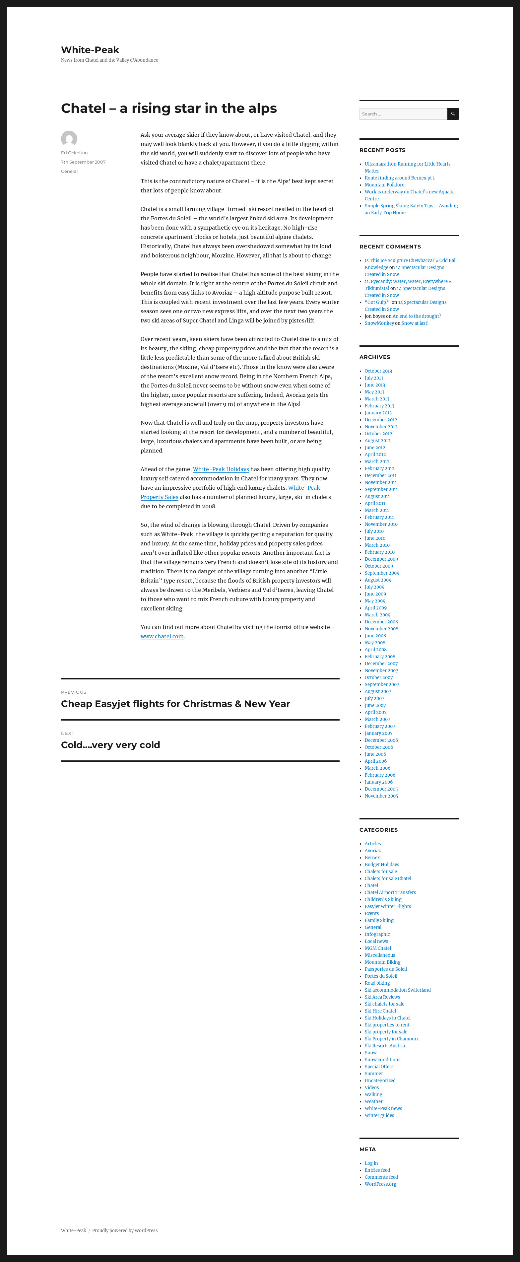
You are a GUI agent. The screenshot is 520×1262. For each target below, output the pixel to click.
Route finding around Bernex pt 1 (400, 178)
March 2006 (378, 768)
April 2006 (376, 761)
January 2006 (379, 782)
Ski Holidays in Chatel (388, 1018)
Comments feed (381, 1177)
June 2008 (375, 636)
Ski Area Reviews (382, 997)
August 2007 (378, 691)
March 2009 (378, 615)
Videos (372, 1087)
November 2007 (381, 670)
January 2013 (378, 413)
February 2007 (380, 726)
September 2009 (382, 573)
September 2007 (382, 684)
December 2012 (381, 420)
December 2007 (381, 663)
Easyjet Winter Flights (388, 906)
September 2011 (381, 489)
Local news (376, 941)
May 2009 (375, 601)
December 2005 (381, 789)
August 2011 (377, 496)
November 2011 (381, 482)
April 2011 (375, 503)
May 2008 (375, 643)
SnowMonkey (379, 323)
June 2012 (375, 448)
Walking (373, 1094)
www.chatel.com (162, 636)
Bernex (372, 858)
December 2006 (381, 740)
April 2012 (375, 454)
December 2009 (381, 559)
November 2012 (381, 427)
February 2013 (379, 406)
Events (372, 913)
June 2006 (375, 754)
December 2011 (381, 475)
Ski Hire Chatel (380, 1011)
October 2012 (378, 434)
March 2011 (377, 510)
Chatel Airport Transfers (390, 892)
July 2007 (374, 698)
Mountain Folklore (384, 185)
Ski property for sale (386, 1032)
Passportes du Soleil (386, 969)
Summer (374, 1074)
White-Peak (90, 49)
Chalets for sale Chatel (388, 878)
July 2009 (375, 587)
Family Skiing (379, 920)
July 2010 (374, 531)
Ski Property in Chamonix (392, 1039)
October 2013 (378, 371)
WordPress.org (380, 1184)
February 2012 (380, 468)
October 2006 (379, 747)
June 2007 (375, 705)
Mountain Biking (383, 962)
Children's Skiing (383, 899)
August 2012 (378, 441)
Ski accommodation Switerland (398, 990)
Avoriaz (373, 851)
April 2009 (376, 608)
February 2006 (380, 775)
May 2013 (374, 392)
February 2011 (379, 517)
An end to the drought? (417, 316)
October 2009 (379, 566)
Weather (374, 1101)
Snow (371, 1053)
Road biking (377, 983)
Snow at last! (415, 323)
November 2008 (381, 629)
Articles (373, 844)
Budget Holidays (382, 865)
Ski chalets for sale (384, 1004)
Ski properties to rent (387, 1025)
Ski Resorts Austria (385, 1046)
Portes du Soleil (381, 976)
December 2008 (381, 622)
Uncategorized (380, 1081)
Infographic (377, 934)
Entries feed (377, 1170)
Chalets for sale (381, 872)
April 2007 (376, 712)
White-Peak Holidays (221, 469)
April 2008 (376, 650)
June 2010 (375, 538)
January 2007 (379, 733)
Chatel (371, 885)
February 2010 (380, 552)
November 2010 (381, 524)
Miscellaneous (380, 955)
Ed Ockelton (74, 152)
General (69, 171)
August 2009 (378, 580)
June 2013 (375, 385)
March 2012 (377, 461)
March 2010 (377, 545)
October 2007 (379, 677)
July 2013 (374, 378)
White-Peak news (383, 1108)
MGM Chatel (378, 948)
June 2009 (375, 594)
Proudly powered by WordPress (125, 1230)
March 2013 (377, 399)
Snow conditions (383, 1060)
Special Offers (379, 1067)
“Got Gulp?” (378, 302)
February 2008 (380, 657)
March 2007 (377, 719)
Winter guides (379, 1115)
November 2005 (381, 796)
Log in (371, 1163)
